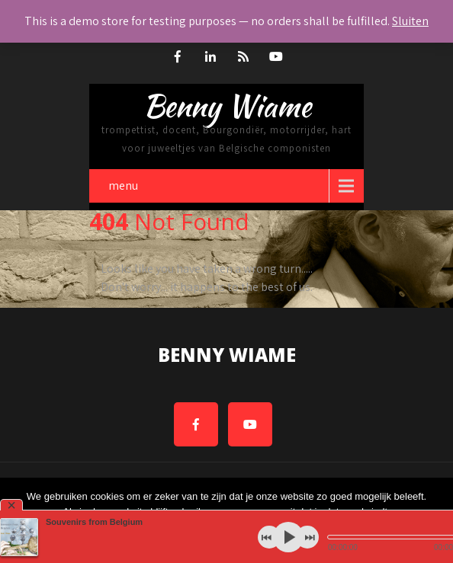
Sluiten (410, 21)
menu (123, 186)
